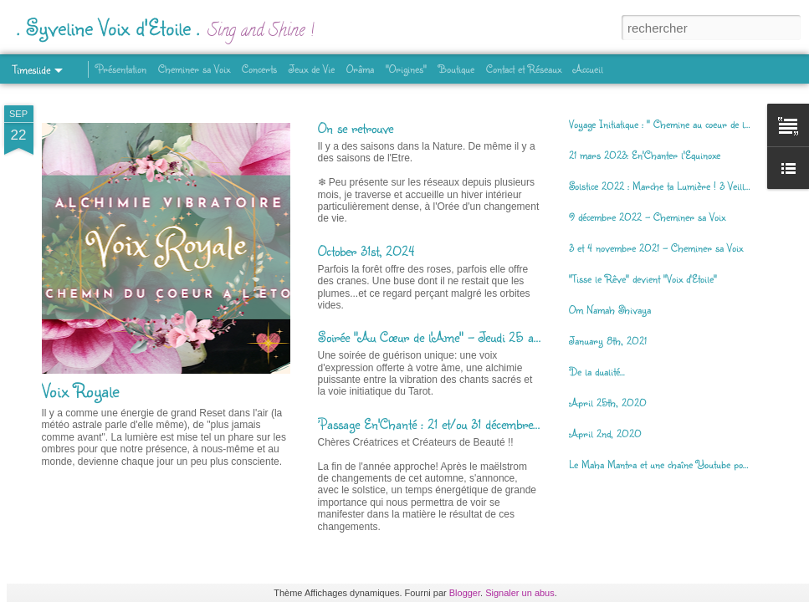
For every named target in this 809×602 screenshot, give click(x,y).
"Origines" (406, 68)
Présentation (121, 68)
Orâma (360, 68)
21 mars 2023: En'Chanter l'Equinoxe (644, 154)
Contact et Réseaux (523, 68)
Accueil (588, 68)
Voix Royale (81, 390)
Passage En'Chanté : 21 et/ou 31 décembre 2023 (442, 423)
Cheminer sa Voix (194, 68)
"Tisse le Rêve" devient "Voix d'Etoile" (643, 278)
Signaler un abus (520, 593)
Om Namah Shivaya (610, 309)
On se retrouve (355, 127)
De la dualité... (597, 371)
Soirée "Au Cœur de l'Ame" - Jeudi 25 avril (434, 336)
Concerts (259, 68)
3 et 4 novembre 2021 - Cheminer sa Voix (656, 247)
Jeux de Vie (312, 68)
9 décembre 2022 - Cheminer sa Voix (647, 216)
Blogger (464, 593)
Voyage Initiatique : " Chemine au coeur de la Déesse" (677, 123)
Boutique (456, 68)
